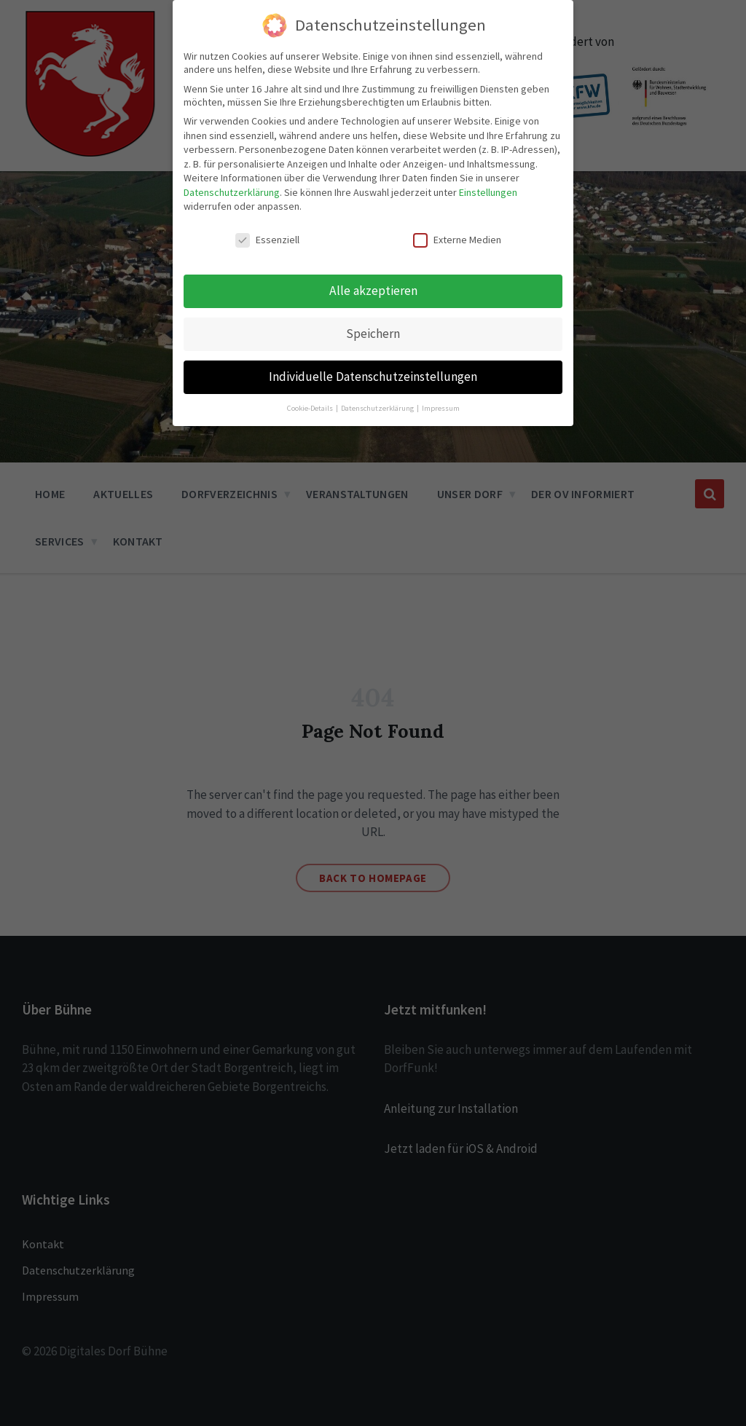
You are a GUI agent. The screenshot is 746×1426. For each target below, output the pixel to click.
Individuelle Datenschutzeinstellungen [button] (373, 377)
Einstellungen (488, 192)
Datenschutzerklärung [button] (378, 408)
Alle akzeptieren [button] (373, 291)
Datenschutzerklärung (232, 192)
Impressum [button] (441, 408)
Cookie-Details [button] (310, 408)
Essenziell (267, 239)
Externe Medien (457, 239)
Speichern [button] (373, 334)
